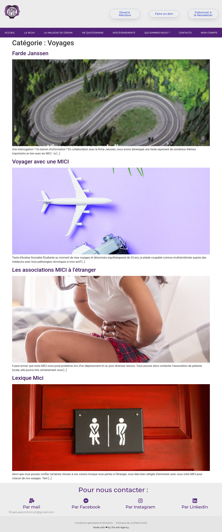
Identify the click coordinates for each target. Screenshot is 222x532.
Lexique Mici (28, 378)
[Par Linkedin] (194, 500)
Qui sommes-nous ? (157, 32)
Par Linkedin (195, 506)
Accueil (10, 32)
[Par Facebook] (85, 500)
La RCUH (29, 32)
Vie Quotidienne (93, 32)
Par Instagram (140, 506)
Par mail (31, 506)
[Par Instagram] (140, 500)
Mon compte (209, 32)
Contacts (185, 32)
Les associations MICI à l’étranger (54, 270)
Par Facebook (86, 506)
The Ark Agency (120, 527)
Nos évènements (124, 32)
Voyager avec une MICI (40, 161)
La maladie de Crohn (58, 32)
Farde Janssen (30, 53)
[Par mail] (31, 500)
